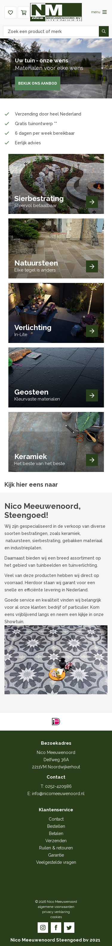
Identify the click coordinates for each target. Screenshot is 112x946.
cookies (56, 917)
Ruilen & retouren (56, 847)
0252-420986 (58, 786)
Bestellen (56, 826)
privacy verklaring (56, 912)
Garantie (56, 855)
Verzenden (56, 840)
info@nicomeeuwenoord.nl (58, 793)
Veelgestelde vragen (56, 862)
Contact (56, 819)
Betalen (56, 833)
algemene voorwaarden (56, 907)
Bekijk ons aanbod (37, 83)
